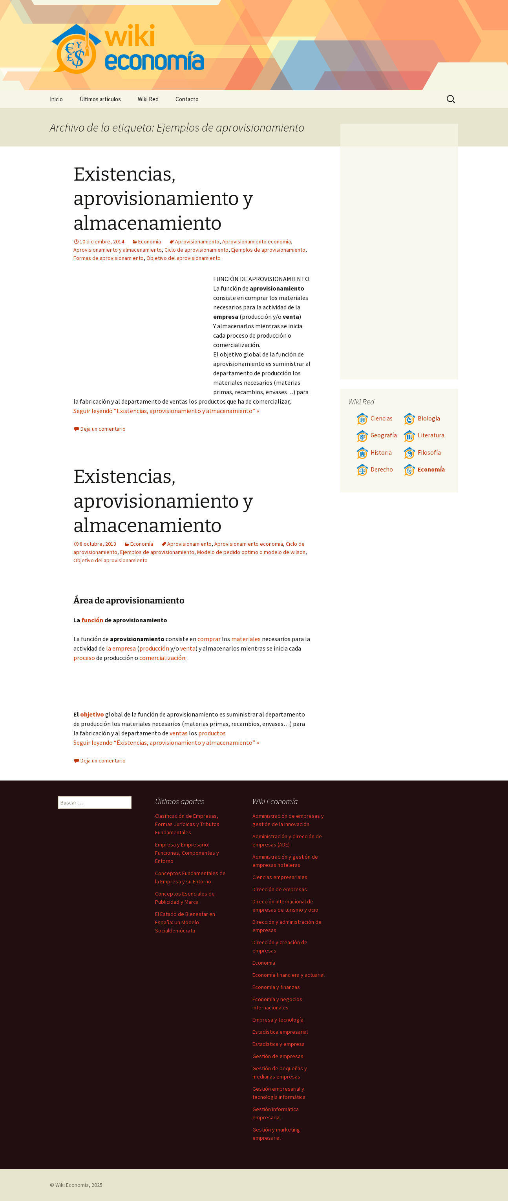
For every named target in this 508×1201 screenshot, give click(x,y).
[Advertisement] (143, 333)
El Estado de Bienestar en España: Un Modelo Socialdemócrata (185, 922)
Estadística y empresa (278, 1043)
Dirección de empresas (279, 889)
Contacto (187, 99)
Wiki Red (148, 99)
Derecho (374, 469)
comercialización (162, 658)
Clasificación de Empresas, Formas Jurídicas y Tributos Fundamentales (187, 824)
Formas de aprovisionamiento (108, 257)
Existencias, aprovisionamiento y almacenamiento (163, 199)
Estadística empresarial (280, 1031)
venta (188, 648)
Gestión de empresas (277, 1056)
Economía (149, 241)
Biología (421, 418)
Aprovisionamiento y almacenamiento (117, 249)
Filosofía (422, 452)
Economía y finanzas (276, 987)
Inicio (56, 99)
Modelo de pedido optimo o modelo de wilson (251, 552)
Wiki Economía (72, 1184)
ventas (179, 733)
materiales (246, 639)
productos (212, 733)
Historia (374, 452)
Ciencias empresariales (279, 877)
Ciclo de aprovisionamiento (196, 249)
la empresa (121, 648)
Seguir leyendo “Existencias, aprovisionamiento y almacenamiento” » (166, 411)
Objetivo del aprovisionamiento (183, 257)
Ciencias (374, 418)
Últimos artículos (100, 99)
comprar (209, 639)
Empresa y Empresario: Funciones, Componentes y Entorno (187, 853)
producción (154, 648)
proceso (84, 658)
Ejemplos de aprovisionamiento (268, 249)
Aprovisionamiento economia (256, 241)
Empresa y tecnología (277, 1019)
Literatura (423, 435)
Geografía (376, 435)
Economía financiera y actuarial (288, 974)
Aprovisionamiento (197, 241)
